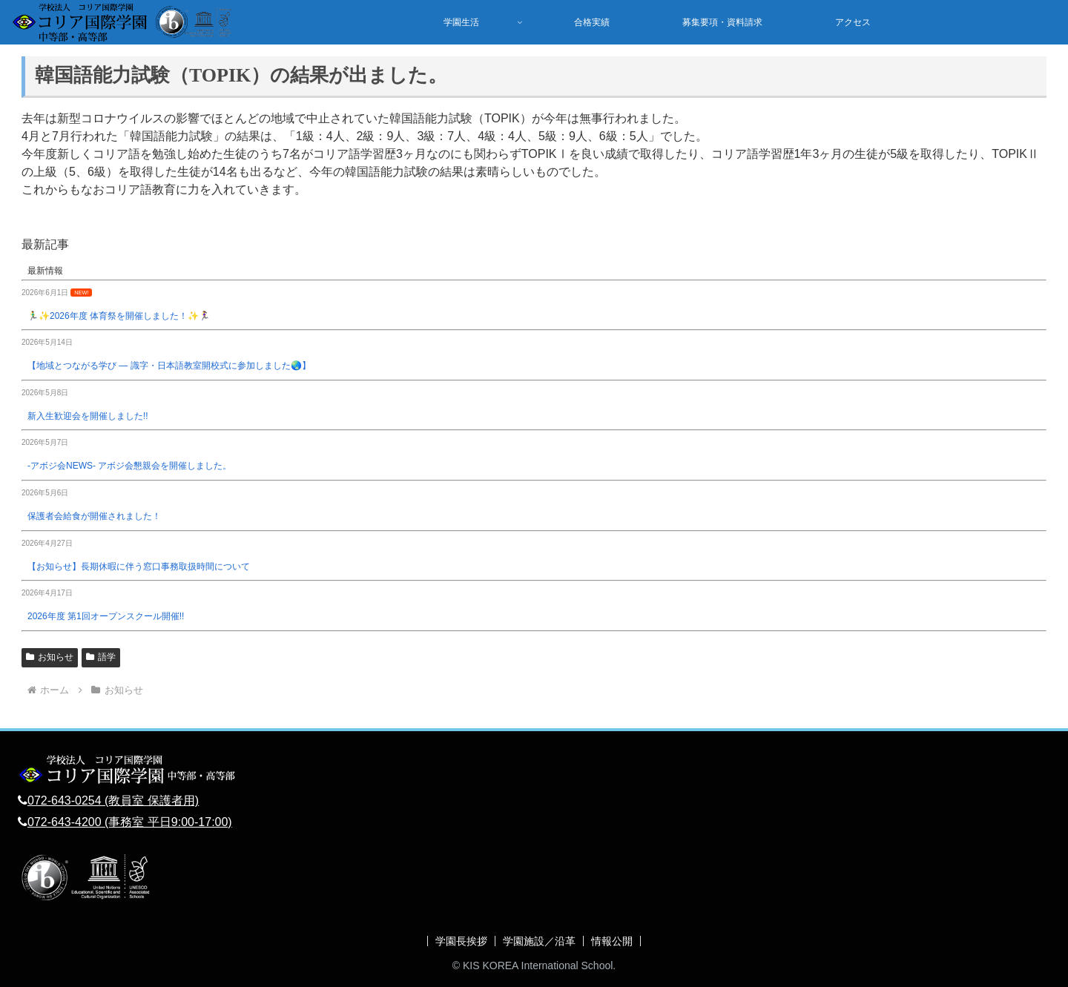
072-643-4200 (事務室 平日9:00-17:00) (129, 822)
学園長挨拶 (461, 941)
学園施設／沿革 (539, 941)
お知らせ (49, 657)
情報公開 (612, 941)
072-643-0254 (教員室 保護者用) (113, 800)
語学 (101, 657)
